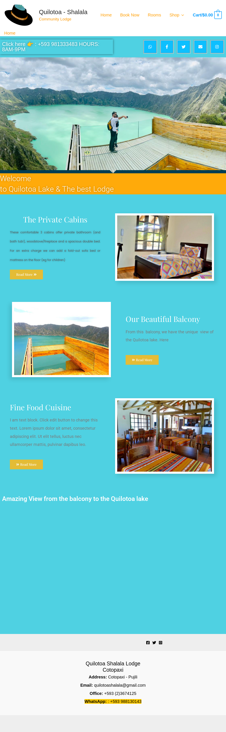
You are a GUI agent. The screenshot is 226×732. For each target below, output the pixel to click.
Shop (177, 15)
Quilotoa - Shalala (63, 12)
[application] (181, 15)
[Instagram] (160, 643)
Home (106, 15)
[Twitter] (154, 643)
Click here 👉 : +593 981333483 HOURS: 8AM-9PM (51, 46)
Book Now (129, 15)
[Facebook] (148, 643)
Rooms (154, 15)
